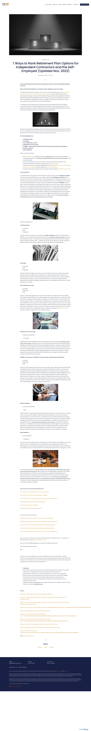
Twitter (45, 647)
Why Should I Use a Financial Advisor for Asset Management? (34, 491)
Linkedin (51, 647)
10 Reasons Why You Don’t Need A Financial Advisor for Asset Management (37, 524)
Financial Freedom (67, 4)
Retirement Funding (43, 75)
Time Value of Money (63, 308)
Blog (60, 4)
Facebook (39, 647)
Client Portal (84, 4)
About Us (55, 4)
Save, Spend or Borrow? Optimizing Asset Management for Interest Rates (37, 528)
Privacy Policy (58, 671)
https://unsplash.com (29, 635)
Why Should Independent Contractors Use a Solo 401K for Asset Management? (38, 521)
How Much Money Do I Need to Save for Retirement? (32, 501)
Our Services (48, 4)
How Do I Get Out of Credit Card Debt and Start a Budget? (34, 495)
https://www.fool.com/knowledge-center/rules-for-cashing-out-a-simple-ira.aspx (40, 627)
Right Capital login (53, 163)
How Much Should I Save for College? (29, 505)
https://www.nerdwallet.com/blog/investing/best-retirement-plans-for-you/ (39, 624)
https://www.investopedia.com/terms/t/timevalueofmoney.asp (35, 610)
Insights (51, 75)
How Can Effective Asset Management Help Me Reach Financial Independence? (38, 498)
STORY (17, 667)
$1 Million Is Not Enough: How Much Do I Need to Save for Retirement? (36, 518)
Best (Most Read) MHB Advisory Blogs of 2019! (31, 508)
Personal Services (29, 156)
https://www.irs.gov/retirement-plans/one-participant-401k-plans (36, 594)
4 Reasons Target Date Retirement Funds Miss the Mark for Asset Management (38, 531)
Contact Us (76, 4)
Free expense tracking (52, 167)
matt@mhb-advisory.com (64, 169)
